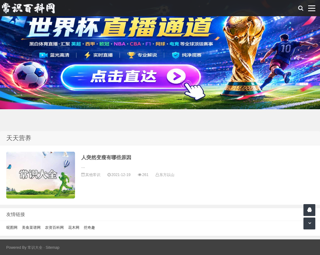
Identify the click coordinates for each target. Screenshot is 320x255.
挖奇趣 (89, 227)
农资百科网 (54, 227)
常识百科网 (31, 8)
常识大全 (35, 247)
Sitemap (52, 247)
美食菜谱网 (31, 227)
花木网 (73, 227)
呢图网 (12, 227)
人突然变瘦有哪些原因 (106, 157)
